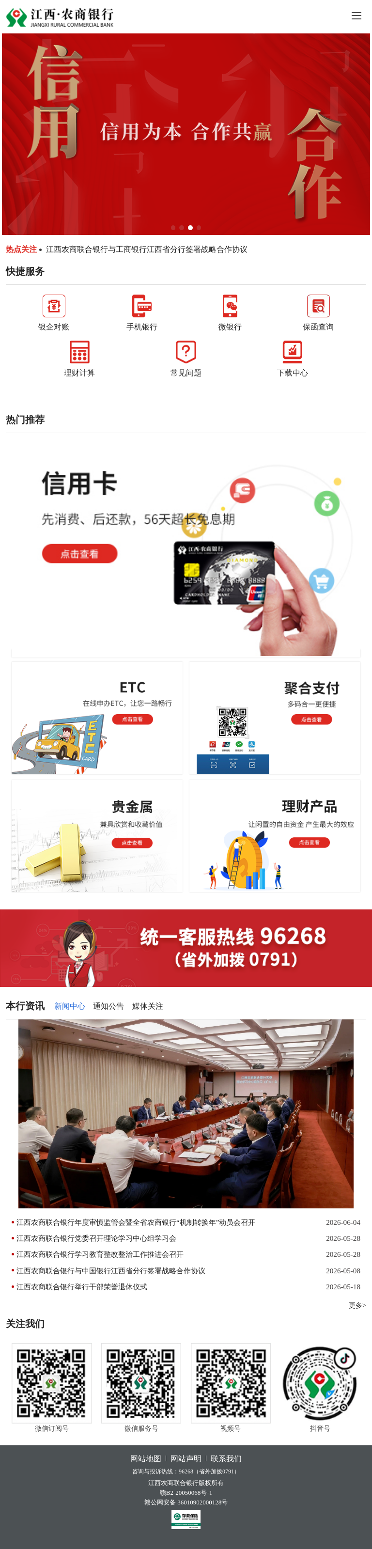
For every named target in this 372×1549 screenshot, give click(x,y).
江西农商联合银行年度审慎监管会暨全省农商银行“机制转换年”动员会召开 (135, 1222)
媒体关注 (147, 1006)
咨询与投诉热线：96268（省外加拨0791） (186, 1471)
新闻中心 (69, 1006)
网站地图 (145, 1459)
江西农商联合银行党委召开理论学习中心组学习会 (96, 1238)
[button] (173, 227)
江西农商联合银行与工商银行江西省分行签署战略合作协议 (147, 249)
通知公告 (108, 1006)
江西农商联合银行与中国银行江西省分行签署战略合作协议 (110, 1271)
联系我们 (226, 1459)
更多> (357, 1305)
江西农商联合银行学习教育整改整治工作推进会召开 (100, 1254)
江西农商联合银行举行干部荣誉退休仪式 (81, 1287)
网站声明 (186, 1459)
